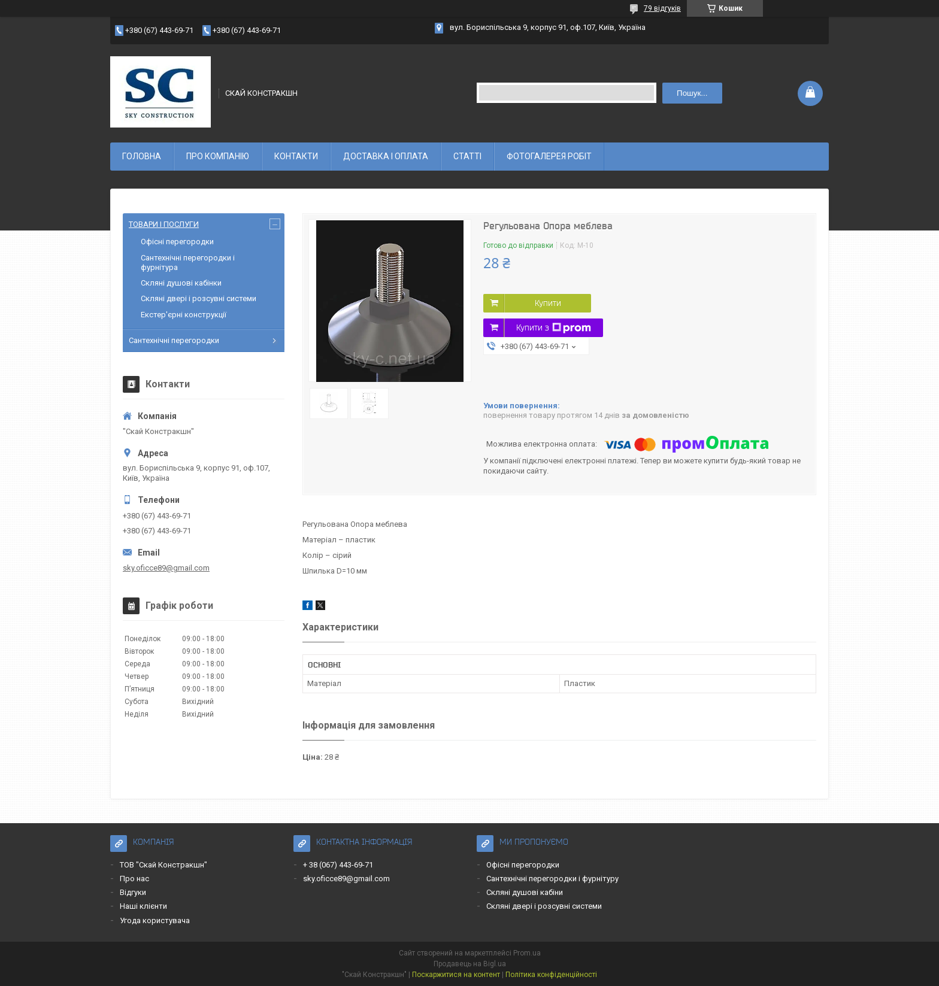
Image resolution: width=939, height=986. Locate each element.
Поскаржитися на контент (456, 974)
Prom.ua (527, 953)
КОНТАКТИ (296, 156)
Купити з (553, 328)
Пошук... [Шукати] (692, 93)
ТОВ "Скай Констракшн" (163, 864)
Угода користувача (155, 920)
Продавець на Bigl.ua (470, 964)
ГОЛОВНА (141, 156)
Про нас (134, 878)
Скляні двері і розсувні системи (198, 298)
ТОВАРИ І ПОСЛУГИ (164, 224)
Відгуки (133, 892)
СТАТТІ (467, 156)
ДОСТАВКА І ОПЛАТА (385, 156)
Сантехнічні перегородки (174, 340)
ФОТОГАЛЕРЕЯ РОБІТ (549, 156)
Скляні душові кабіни (524, 892)
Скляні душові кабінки (181, 282)
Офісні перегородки (177, 241)
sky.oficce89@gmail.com (166, 567)
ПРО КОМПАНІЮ (217, 156)
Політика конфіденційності (551, 974)
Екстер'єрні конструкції (183, 314)
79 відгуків (662, 8)
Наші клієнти (143, 906)
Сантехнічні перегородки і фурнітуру (552, 878)
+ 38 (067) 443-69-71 (338, 864)
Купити (548, 303)
